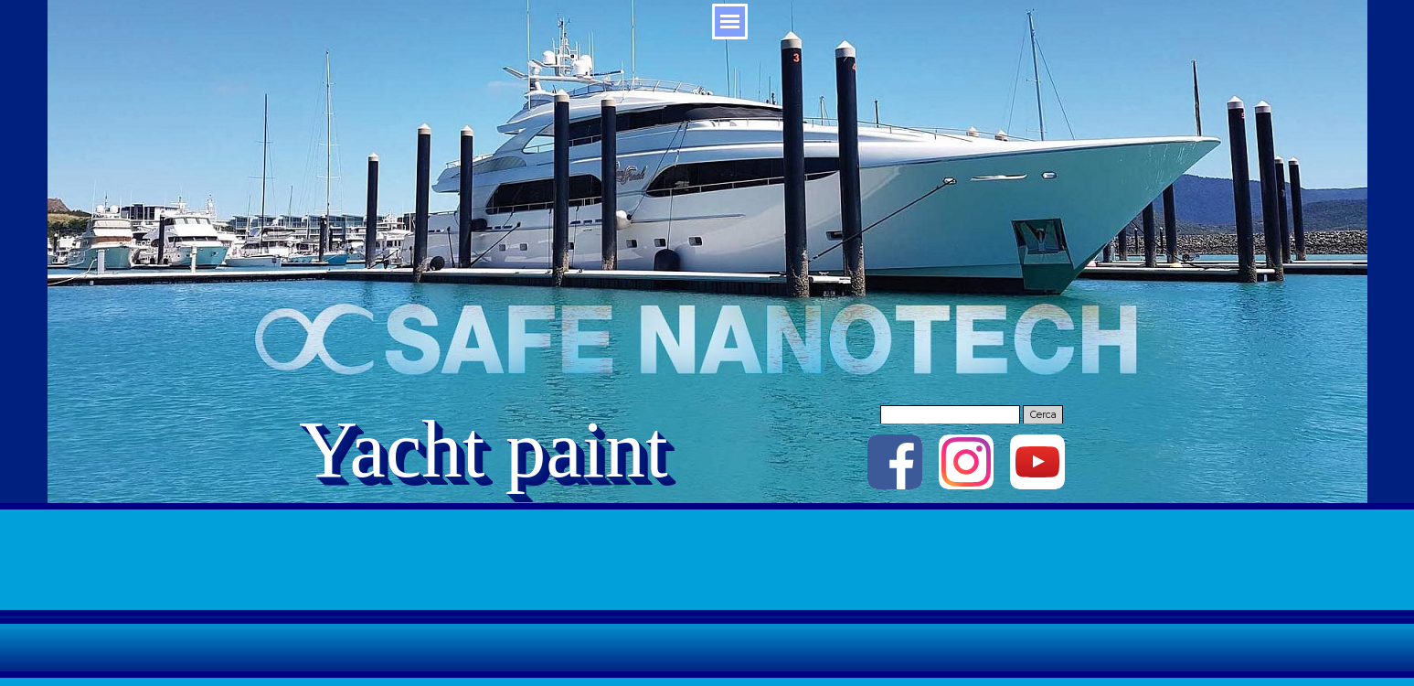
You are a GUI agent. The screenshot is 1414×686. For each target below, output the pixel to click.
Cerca (1043, 415)
